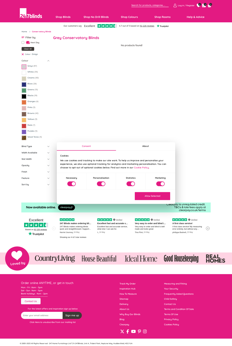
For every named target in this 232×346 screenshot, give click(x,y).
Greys (35, 54)
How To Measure (128, 293)
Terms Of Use (171, 314)
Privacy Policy (171, 319)
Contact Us (31, 301)
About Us (124, 309)
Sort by (25, 184)
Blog (122, 319)
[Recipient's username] (42, 315)
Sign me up (72, 315)
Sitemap (124, 298)
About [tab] (145, 146)
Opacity (25, 165)
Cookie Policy (141, 167)
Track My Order (128, 283)
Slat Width (27, 159)
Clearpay (124, 324)
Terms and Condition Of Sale (179, 309)
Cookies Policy (171, 324)
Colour (25, 60)
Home (25, 31)
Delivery (124, 304)
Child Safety (170, 298)
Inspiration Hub (127, 288)
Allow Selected (152, 196)
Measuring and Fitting (175, 283)
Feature (25, 178)
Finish (24, 171)
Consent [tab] (86, 146)
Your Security (171, 288)
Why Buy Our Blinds (130, 314)
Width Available (29, 152)
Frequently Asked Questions (179, 293)
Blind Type (27, 146)
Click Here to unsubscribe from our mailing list (53, 322)
